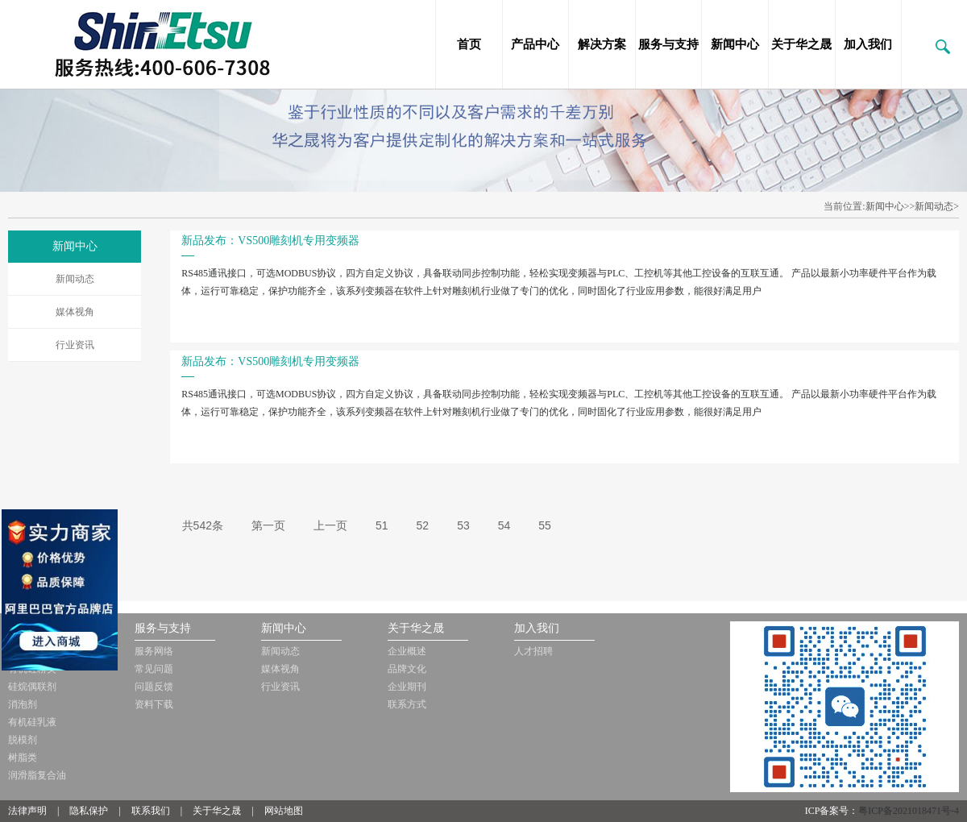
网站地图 (283, 810)
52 (423, 525)
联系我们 (150, 810)
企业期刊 (407, 686)
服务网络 (154, 651)
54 (504, 525)
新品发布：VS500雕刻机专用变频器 (270, 241)
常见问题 (154, 669)
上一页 (330, 525)
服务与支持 (668, 44)
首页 (469, 44)
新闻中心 (735, 44)
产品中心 (535, 44)
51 (382, 525)
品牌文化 (407, 669)
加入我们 (868, 44)
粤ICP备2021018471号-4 (908, 810)
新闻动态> (937, 206)
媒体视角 (75, 312)
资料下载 (154, 704)
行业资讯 (75, 345)
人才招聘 (533, 651)
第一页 (268, 525)
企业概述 (407, 651)
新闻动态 (75, 278)
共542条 (202, 525)
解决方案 (602, 44)
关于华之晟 (801, 44)
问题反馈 (154, 686)
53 (463, 525)
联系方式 (407, 704)
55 (544, 525)
